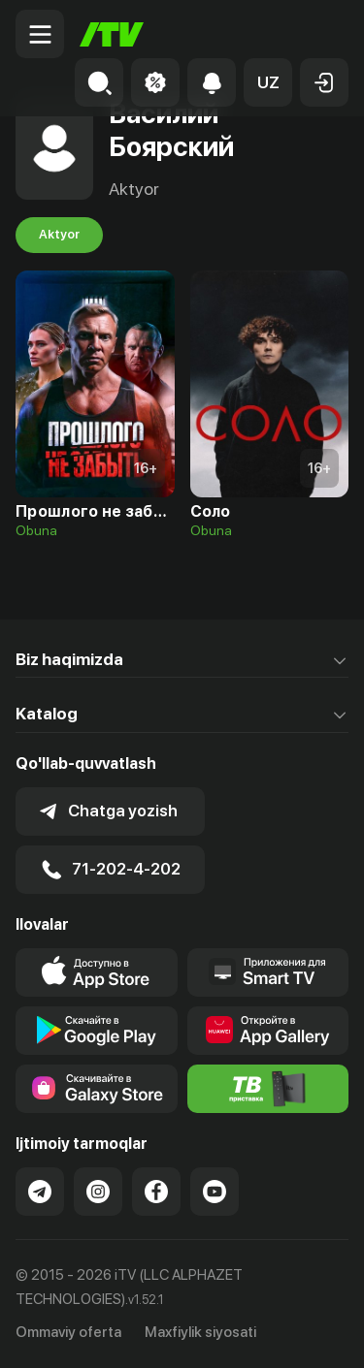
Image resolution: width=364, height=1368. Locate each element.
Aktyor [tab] (59, 234)
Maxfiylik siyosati (200, 1332)
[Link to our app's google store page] (97, 1030)
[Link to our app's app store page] (97, 972)
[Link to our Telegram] (40, 1191)
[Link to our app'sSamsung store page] (97, 1089)
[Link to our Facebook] (156, 1191)
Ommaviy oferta (68, 1332)
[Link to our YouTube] (214, 1191)
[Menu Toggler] (40, 34)
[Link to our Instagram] (98, 1191)
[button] (268, 82)
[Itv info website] (268, 1089)
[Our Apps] (268, 972)
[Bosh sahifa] (112, 34)
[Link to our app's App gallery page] (268, 1030)
